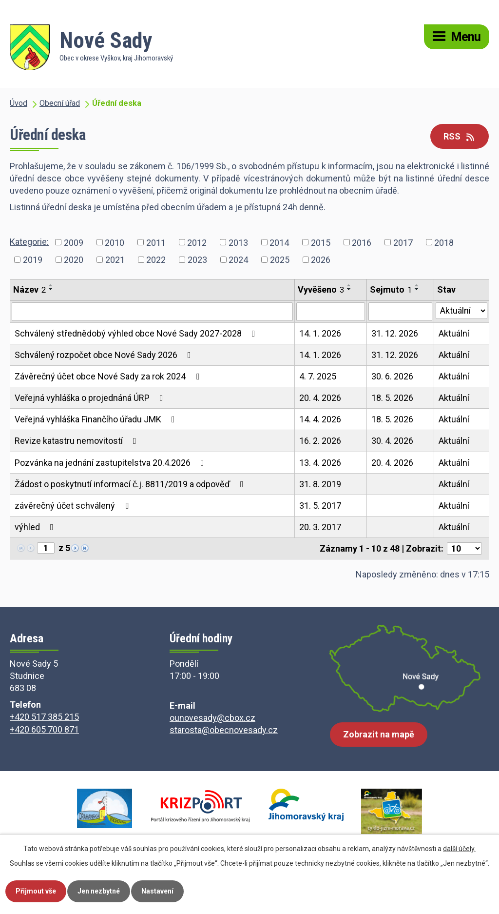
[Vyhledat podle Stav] (461, 310)
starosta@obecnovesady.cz (224, 730)
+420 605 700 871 (44, 729)
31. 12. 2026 (394, 333)
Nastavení (157, 891)
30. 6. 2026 (392, 376)
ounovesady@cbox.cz (212, 718)
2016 (361, 242)
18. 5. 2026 (392, 398)
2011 (156, 242)
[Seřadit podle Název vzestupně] (51, 285)
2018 (444, 242)
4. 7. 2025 (317, 376)
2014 (279, 242)
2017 (403, 242)
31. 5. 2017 (320, 505)
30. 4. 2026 (392, 441)
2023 (197, 260)
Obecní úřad (59, 103)
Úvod (18, 103)
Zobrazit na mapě (378, 734)
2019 (32, 260)
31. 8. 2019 (320, 484)
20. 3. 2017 (320, 527)
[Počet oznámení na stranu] (464, 548)
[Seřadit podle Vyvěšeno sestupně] (349, 289)
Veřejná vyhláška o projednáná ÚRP (91, 398)
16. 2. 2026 (320, 441)
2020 (73, 260)
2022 (156, 260)
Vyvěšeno (321, 289)
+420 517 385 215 (44, 717)
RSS (459, 136)
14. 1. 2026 (320, 333)
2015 (320, 242)
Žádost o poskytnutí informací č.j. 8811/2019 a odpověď (131, 484)
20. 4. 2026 (320, 398)
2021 (115, 260)
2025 (279, 260)
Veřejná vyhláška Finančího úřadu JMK (97, 419)
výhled (36, 527)
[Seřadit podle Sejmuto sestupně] (417, 289)
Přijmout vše (36, 891)
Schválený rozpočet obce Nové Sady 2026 (105, 355)
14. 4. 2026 (320, 419)
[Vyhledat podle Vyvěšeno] (330, 311)
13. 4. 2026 (320, 462)
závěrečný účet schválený (74, 505)
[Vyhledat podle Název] (152, 311)
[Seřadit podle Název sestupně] (51, 289)
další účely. (459, 849)
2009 (73, 242)
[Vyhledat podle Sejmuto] (400, 311)
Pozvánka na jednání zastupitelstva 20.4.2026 (111, 462)
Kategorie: (29, 242)
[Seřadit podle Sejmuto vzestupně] (417, 285)
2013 (238, 242)
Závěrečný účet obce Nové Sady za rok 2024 (109, 376)
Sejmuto (391, 289)
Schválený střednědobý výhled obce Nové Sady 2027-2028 (137, 333)
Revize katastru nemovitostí (77, 441)
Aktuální (454, 333)
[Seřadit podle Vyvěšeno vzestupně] (349, 285)
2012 (197, 242)
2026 (320, 260)
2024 (238, 260)
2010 (114, 242)
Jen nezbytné (98, 891)
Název (29, 289)
